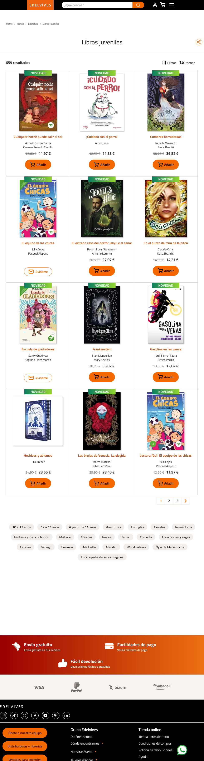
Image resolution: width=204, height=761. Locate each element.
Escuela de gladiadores (37, 349)
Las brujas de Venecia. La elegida (102, 455)
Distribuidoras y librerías (25, 746)
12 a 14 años (50, 527)
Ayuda (143, 756)
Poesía (106, 537)
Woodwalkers (136, 547)
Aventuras (113, 527)
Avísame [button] (41, 271)
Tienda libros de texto (154, 736)
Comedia (146, 537)
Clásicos (86, 537)
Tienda (20, 24)
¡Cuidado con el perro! (101, 136)
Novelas (159, 527)
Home (9, 24)
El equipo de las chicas (38, 242)
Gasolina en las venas (165, 349)
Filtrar (171, 63)
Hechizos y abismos (38, 455)
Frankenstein (101, 349)
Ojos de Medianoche (170, 547)
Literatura (33, 24)
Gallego (46, 547)
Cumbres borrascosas (165, 136)
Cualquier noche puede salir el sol (38, 136)
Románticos (183, 527)
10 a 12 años (21, 527)
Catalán (25, 547)
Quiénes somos (81, 736)
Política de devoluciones (155, 749)
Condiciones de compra (155, 743)
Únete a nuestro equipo (25, 732)
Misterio (65, 537)
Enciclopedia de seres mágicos (102, 557)
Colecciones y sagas (176, 537)
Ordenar (189, 62)
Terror (125, 537)
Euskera (67, 547)
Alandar (111, 547)
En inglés (137, 527)
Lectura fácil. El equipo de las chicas (166, 455)
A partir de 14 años (82, 527)
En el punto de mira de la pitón (166, 242)
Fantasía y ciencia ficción (31, 537)
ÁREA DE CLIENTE (154, 4)
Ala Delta (89, 547)
